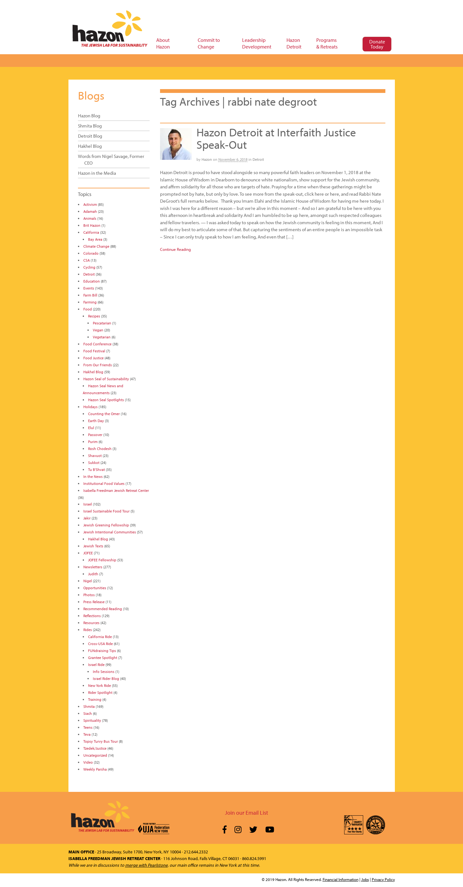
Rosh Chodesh (100, 448)
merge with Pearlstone (146, 865)
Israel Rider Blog (106, 678)
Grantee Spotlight (102, 657)
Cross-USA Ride (100, 643)
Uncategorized (95, 755)
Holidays (90, 406)
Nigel (87, 580)
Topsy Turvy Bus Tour (100, 741)
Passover (95, 434)
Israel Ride (96, 664)
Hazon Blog (89, 116)
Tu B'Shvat (96, 469)
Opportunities (94, 587)
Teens (88, 727)
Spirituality (92, 720)
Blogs (91, 95)
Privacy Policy (383, 879)
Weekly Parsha (95, 769)
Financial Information (340, 879)
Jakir (87, 518)
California (91, 232)
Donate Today (377, 44)
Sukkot (94, 462)
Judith (93, 573)
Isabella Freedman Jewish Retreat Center (116, 490)
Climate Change (96, 246)
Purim (93, 441)
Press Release (94, 601)
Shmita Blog (90, 126)
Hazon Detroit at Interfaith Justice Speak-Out (276, 138)
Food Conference (97, 344)
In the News (93, 476)
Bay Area (95, 239)
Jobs (365, 879)
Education (91, 281)
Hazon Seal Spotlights (106, 399)
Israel (87, 504)
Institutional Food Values (104, 483)
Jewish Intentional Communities (109, 532)
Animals (89, 218)
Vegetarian (102, 337)
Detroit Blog (90, 136)
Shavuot (95, 455)
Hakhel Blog (90, 146)
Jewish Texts (93, 546)
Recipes (94, 316)
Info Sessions (103, 671)
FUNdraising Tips (102, 650)
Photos (89, 594)
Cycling (89, 267)
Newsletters (92, 566)
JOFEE (88, 553)
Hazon (207, 159)
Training (94, 699)
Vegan (98, 330)
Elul (91, 427)
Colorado (91, 253)
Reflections (92, 615)
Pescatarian (102, 323)
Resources (91, 622)
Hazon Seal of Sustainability (106, 378)
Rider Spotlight (100, 692)
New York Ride (99, 685)
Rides (87, 629)
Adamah (90, 211)
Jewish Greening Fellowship (106, 525)
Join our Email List (246, 812)
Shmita (89, 706)
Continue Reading (175, 249)
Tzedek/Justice (94, 748)
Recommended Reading (102, 608)
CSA (86, 260)
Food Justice (93, 357)
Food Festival (94, 351)
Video (88, 762)
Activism (90, 204)
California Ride (100, 636)
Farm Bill (90, 295)
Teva (87, 734)
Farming (90, 302)
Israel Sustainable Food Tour (106, 511)
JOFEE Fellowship (102, 560)
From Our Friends (97, 364)
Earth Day (96, 420)
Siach (87, 713)
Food (87, 309)
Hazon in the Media (97, 173)
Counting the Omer (104, 413)
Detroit (258, 159)
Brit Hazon (91, 225)
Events (88, 288)
